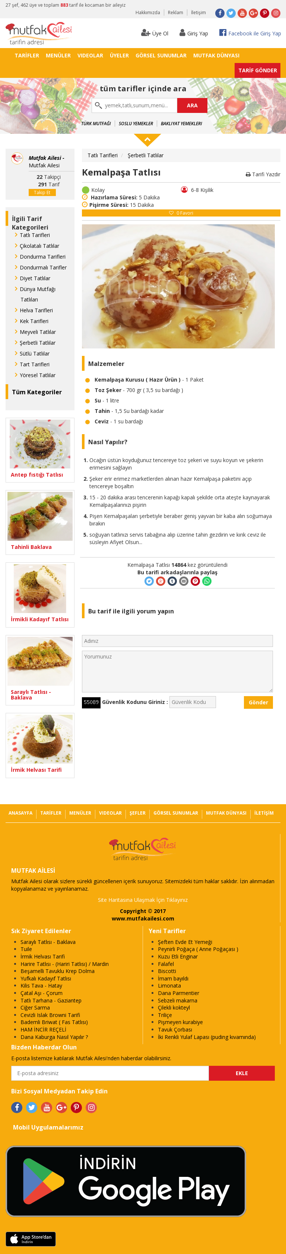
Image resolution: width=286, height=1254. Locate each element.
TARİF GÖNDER (257, 70)
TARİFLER (27, 55)
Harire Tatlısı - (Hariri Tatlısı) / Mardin (64, 963)
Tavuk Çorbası (175, 1029)
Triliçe (165, 1014)
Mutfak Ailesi (46, 161)
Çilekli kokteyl (174, 1007)
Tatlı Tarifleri (35, 235)
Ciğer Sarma (35, 1007)
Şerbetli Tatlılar (37, 342)
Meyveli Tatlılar (38, 331)
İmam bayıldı (173, 978)
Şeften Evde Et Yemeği (185, 941)
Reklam (175, 12)
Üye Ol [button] (154, 32)
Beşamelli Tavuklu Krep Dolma (57, 971)
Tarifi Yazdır (263, 174)
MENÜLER (58, 55)
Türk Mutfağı (96, 123)
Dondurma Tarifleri (43, 256)
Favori (181, 213)
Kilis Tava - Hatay (41, 985)
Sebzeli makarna (177, 1000)
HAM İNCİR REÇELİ (43, 1029)
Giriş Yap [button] (193, 32)
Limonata (169, 985)
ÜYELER (119, 55)
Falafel (166, 963)
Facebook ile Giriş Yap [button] (250, 32)
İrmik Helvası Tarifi (36, 770)
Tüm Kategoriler (37, 392)
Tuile (26, 949)
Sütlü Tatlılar (35, 353)
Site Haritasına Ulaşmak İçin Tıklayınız (143, 899)
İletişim (198, 12)
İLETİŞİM (264, 813)
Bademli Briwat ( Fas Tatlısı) (54, 1022)
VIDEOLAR (90, 55)
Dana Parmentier (178, 992)
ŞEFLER (138, 813)
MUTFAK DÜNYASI (216, 55)
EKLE (242, 1073)
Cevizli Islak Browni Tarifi (50, 1014)
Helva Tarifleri (36, 310)
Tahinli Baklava (31, 547)
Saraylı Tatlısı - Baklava (31, 695)
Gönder (258, 702)
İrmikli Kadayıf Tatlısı (40, 619)
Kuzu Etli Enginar (178, 956)
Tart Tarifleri (35, 364)
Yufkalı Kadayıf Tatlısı (45, 978)
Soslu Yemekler (136, 123)
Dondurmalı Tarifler (43, 267)
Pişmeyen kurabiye (180, 1022)
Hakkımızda (148, 12)
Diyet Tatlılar (35, 278)
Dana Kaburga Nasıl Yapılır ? (54, 1036)
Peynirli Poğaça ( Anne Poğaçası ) (198, 949)
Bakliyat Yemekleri (181, 123)
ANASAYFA (20, 813)
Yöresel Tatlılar (37, 375)
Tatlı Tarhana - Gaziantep (51, 1000)
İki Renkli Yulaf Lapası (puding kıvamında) (207, 1036)
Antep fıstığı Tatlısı (37, 474)
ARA (192, 105)
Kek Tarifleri (34, 321)
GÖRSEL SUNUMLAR (161, 55)
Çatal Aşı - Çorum (41, 992)
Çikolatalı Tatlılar (39, 245)
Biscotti (167, 971)
